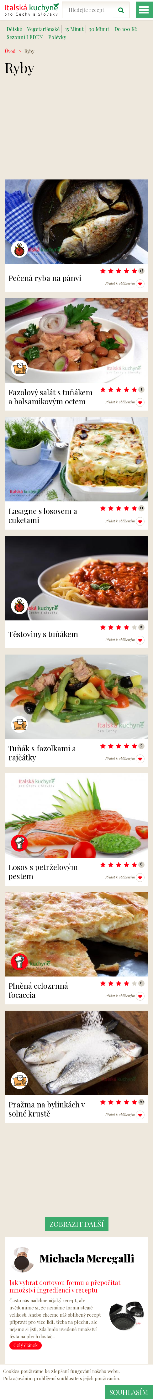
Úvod (10, 51)
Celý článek (25, 1345)
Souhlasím (128, 1392)
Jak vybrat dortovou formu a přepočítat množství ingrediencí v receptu (64, 1286)
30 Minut (99, 29)
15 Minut (74, 29)
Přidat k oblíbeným (125, 283)
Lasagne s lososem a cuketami (42, 515)
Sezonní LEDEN (25, 37)
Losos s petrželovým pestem (43, 871)
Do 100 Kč (125, 29)
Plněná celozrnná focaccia (38, 990)
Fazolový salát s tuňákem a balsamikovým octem (50, 396)
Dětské (14, 29)
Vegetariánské (43, 29)
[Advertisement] (76, 135)
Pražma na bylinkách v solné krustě (46, 1108)
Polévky (57, 37)
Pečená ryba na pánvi (44, 278)
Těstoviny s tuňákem (43, 634)
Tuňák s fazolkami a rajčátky (42, 752)
